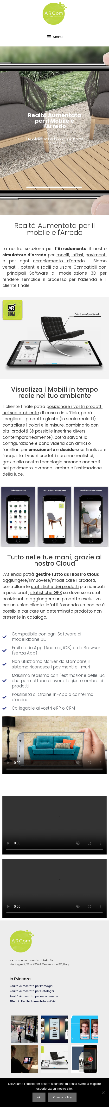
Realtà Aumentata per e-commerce (34, 996)
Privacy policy (62, 1097)
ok (39, 1097)
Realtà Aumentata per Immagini (31, 986)
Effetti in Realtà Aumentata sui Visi (33, 1001)
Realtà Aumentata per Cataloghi (32, 991)
